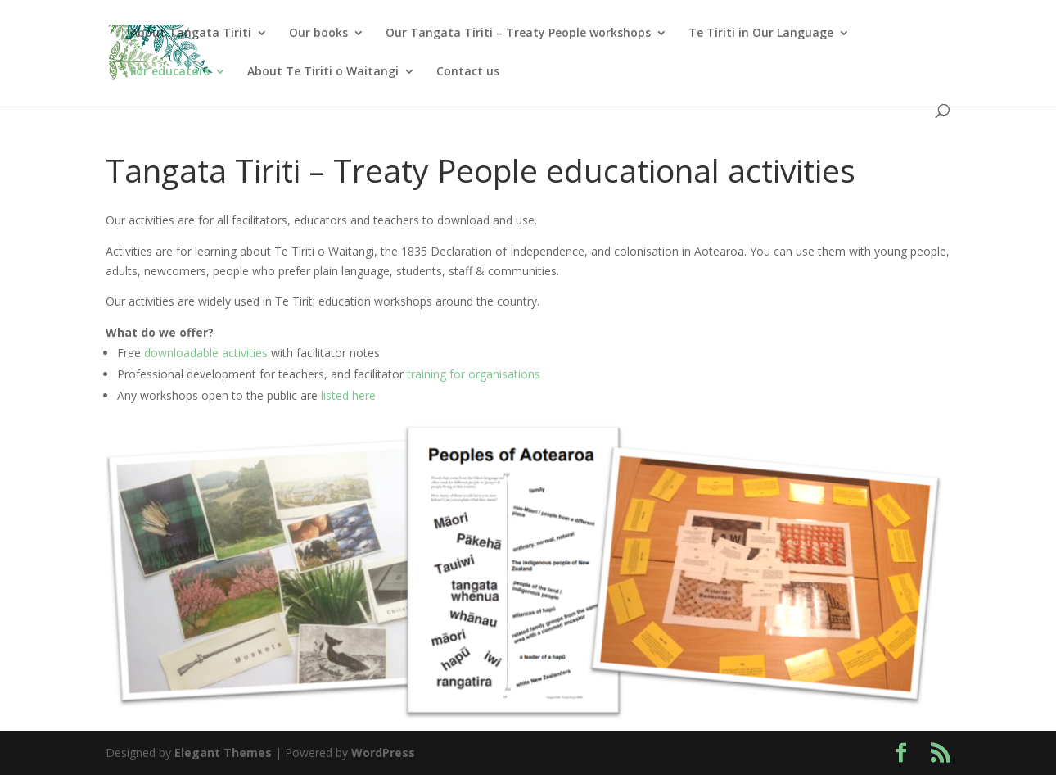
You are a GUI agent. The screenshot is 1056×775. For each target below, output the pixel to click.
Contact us (467, 72)
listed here (348, 395)
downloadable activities (206, 352)
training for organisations (473, 374)
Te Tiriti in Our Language (760, 33)
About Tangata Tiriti (190, 33)
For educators (170, 72)
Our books (318, 33)
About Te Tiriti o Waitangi (323, 72)
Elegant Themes (223, 752)
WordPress (383, 752)
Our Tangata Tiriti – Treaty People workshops (518, 33)
